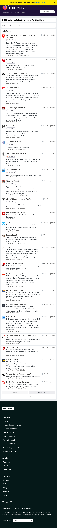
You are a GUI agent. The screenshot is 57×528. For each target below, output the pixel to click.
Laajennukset (7, 13)
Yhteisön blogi (8, 440)
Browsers (6, 480)
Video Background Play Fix (16, 73)
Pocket (5, 495)
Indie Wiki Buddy (12, 317)
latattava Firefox (40, 3)
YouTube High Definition (15, 108)
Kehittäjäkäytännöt (10, 436)
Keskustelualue (8, 444)
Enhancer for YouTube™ (15, 213)
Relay (4, 487)
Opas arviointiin (9, 451)
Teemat (16, 13)
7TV (8, 223)
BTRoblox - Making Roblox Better (19, 274)
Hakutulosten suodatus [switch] (28, 25)
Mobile (5, 466)
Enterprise (6, 469)
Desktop (6, 462)
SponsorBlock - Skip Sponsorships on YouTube (21, 36)
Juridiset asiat (26, 508)
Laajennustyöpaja (9, 429)
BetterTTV (10, 60)
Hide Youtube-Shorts (14, 264)
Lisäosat (6, 417)
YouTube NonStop (13, 88)
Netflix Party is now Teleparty (18, 382)
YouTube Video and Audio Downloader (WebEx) (21, 336)
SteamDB (10, 126)
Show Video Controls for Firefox (19, 199)
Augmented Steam (13, 142)
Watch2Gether (12, 360)
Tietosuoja (6, 508)
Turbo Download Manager (16, 153)
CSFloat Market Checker (16, 305)
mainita (15, 512)
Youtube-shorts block (14, 348)
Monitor (5, 491)
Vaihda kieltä (6, 520)
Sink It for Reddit (12, 181)
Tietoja (5, 421)
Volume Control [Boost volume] (18, 374)
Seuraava (41, 393)
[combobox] (47, 11)
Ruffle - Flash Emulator (15, 290)
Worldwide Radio (13, 169)
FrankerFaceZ (11, 235)
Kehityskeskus (8, 432)
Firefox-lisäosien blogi (11, 425)
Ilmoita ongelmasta (10, 447)
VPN (8, 247)
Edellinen (15, 393)
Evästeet (16, 508)
